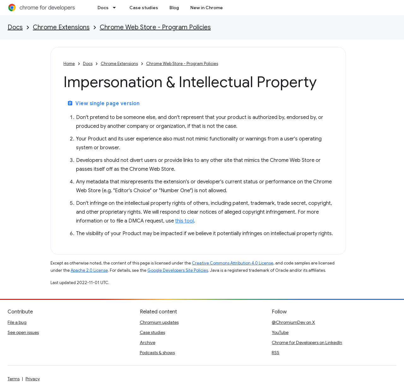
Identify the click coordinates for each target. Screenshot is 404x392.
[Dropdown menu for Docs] (116, 7)
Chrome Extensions (61, 27)
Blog (174, 7)
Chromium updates (159, 322)
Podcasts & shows (157, 352)
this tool (184, 221)
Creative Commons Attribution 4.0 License (232, 263)
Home (69, 63)
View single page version (103, 103)
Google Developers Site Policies (177, 270)
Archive (147, 342)
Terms (14, 378)
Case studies (143, 7)
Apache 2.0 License (89, 270)
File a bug (17, 322)
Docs (103, 7)
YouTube (280, 332)
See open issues (23, 332)
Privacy (33, 378)
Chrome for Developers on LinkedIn (307, 342)
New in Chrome (206, 7)
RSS (275, 352)
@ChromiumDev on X (293, 322)
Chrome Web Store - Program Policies (155, 27)
